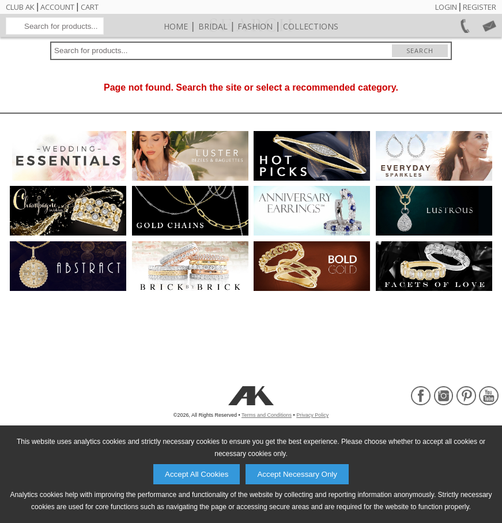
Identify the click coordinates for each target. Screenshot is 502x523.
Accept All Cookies (196, 474)
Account (57, 7)
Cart (90, 7)
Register (479, 7)
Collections (310, 55)
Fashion (255, 55)
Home (176, 55)
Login (446, 7)
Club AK (20, 7)
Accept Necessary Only (297, 474)
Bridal (213, 55)
